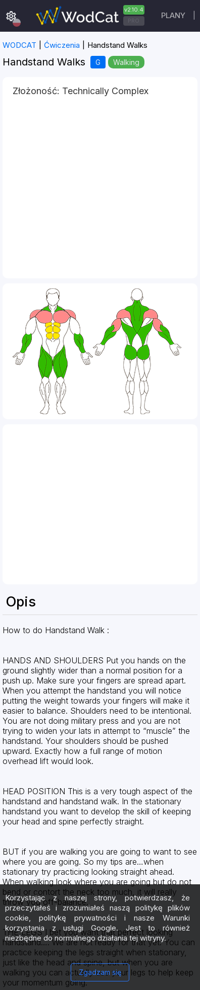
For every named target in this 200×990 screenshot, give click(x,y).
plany (173, 15)
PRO (133, 20)
